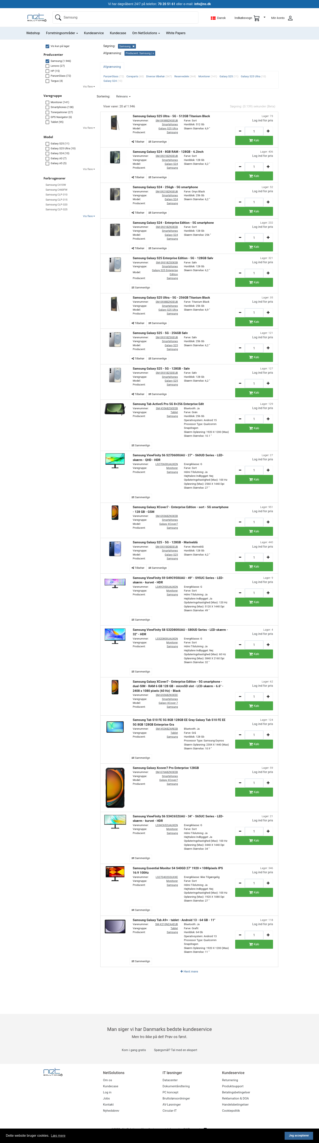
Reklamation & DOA (235, 1098)
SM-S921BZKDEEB (167, 226)
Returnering (230, 1080)
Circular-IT (170, 1110)
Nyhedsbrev (111, 1110)
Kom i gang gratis (134, 1050)
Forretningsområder (62, 33)
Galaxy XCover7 (168, 523)
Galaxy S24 (171, 163)
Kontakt (108, 1104)
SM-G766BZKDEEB (167, 772)
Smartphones (170, 124)
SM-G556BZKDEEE (167, 694)
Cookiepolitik (231, 1110)
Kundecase (118, 33)
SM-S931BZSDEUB (167, 372)
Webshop (33, 33)
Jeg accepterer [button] (299, 1135)
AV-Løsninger (172, 1104)
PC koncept (170, 1092)
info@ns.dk (202, 4)
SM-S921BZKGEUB (167, 191)
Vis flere (89, 216)
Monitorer (172, 467)
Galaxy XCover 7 (168, 702)
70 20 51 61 (166, 4)
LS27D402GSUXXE (167, 877)
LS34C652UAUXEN (166, 825)
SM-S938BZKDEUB (167, 301)
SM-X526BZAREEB (167, 728)
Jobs (106, 1098)
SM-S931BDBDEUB (166, 546)
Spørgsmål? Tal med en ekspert (175, 1050)
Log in (107, 1092)
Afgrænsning (112, 67)
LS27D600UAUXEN (166, 464)
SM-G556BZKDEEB (167, 515)
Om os (107, 1080)
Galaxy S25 (171, 345)
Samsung (172, 132)
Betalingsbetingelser (236, 1092)
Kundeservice (94, 33)
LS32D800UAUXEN (166, 638)
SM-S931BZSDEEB (167, 262)
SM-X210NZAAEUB (166, 924)
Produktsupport (233, 1086)
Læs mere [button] (58, 1136)
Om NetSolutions (146, 33)
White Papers (176, 33)
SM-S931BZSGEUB (167, 337)
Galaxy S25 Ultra (168, 128)
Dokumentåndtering (176, 1086)
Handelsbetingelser (235, 1104)
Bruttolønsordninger (176, 1098)
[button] (123, 96)
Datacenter (170, 1080)
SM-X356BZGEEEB (167, 408)
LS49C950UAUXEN (166, 586)
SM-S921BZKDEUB (167, 155)
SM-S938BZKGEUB (167, 120)
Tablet (174, 412)
